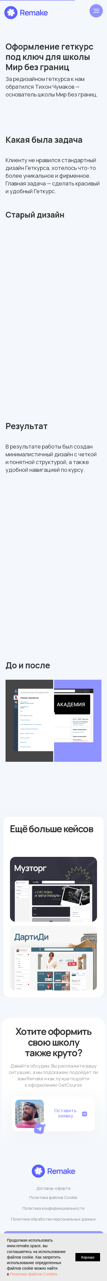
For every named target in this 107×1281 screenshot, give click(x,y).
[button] (40, 1127)
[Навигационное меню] (96, 11)
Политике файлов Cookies (33, 1274)
